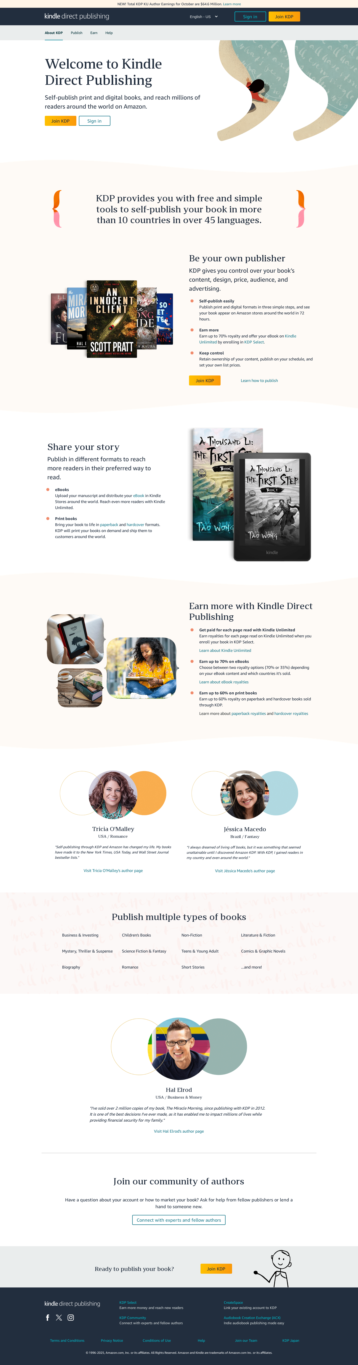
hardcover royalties (291, 713)
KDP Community (132, 1317)
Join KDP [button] (284, 16)
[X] (59, 1317)
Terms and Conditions (67, 1340)
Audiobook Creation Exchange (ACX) (252, 1317)
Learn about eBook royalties (224, 681)
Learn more (232, 4)
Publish (76, 33)
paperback (109, 524)
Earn (93, 33)
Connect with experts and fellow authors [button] (179, 1220)
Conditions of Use (157, 1340)
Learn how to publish (259, 380)
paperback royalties (249, 713)
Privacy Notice (112, 1340)
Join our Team (246, 1340)
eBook (138, 495)
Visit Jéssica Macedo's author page (245, 870)
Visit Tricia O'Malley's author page (113, 870)
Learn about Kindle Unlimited (225, 650)
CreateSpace (233, 1302)
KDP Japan (290, 1340)
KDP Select (254, 341)
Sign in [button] (250, 16)
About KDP (54, 33)
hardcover (135, 524)
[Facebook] (48, 1317)
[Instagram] (71, 1317)
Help (109, 33)
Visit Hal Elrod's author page (179, 1131)
